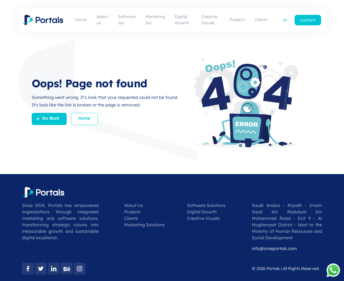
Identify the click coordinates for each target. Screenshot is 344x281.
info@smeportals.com (274, 248)
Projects (237, 19)
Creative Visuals (209, 19)
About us (102, 19)
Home (81, 19)
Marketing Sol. (155, 19)
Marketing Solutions (144, 224)
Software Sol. (126, 19)
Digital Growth (182, 19)
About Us (133, 205)
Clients (261, 19)
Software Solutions (206, 205)
